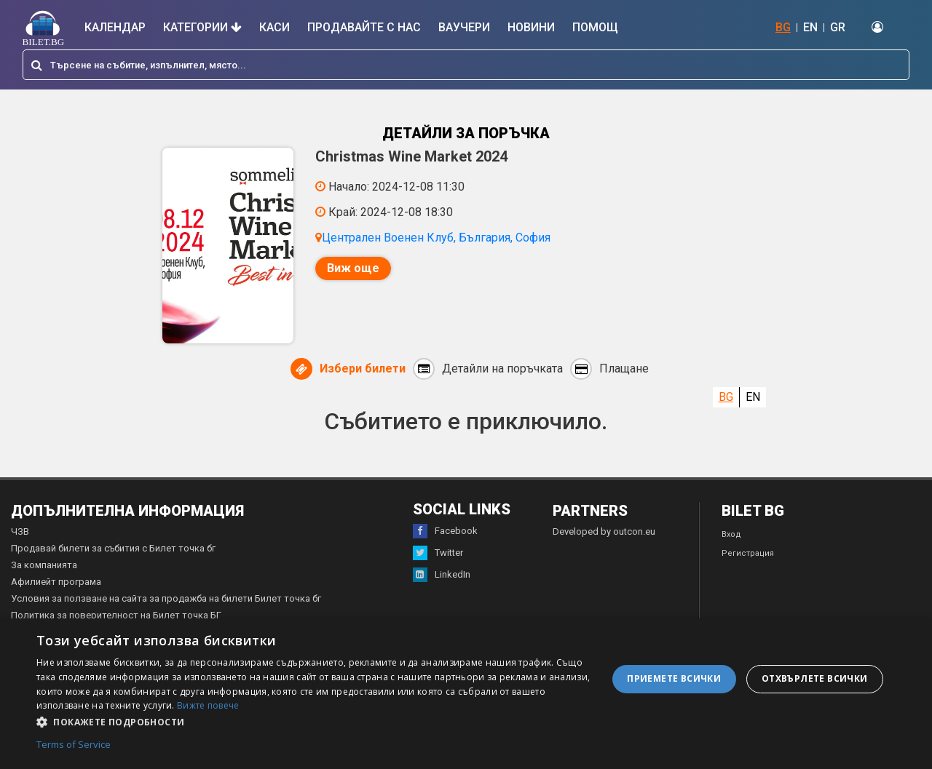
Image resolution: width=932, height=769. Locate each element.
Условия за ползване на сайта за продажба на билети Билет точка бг (166, 599)
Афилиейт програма (56, 582)
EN (810, 27)
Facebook (445, 532)
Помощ (595, 27)
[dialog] (466, 693)
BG (783, 27)
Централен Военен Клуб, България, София (436, 237)
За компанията (44, 565)
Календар (115, 27)
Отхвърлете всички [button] (815, 678)
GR (837, 27)
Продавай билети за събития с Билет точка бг (113, 549)
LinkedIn (441, 575)
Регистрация (748, 554)
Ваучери (464, 27)
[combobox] (466, 64)
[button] (313, 721)
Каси (274, 27)
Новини (531, 27)
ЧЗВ (20, 532)
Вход (731, 535)
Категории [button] (202, 27)
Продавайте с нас (364, 27)
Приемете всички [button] (674, 678)
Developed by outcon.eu (604, 532)
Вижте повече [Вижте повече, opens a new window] (208, 705)
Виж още (353, 268)
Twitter (438, 553)
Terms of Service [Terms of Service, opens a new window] (73, 745)
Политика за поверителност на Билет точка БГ (116, 616)
